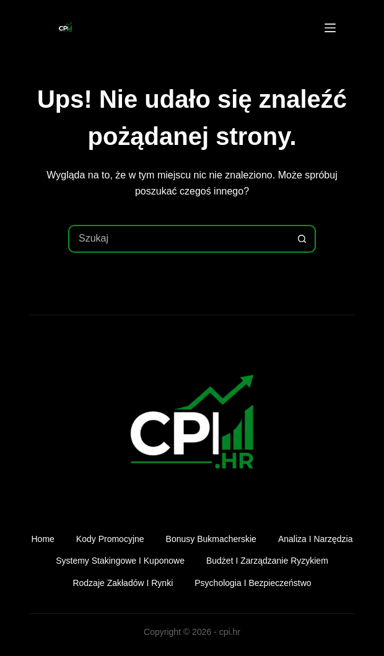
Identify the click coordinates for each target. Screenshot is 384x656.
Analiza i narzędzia (315, 539)
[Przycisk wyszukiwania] (302, 238)
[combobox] (179, 239)
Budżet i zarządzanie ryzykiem (267, 561)
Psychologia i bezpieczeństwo (252, 583)
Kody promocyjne (110, 539)
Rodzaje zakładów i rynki (122, 583)
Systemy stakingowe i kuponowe (120, 561)
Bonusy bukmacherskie (211, 539)
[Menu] (330, 27)
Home (43, 539)
